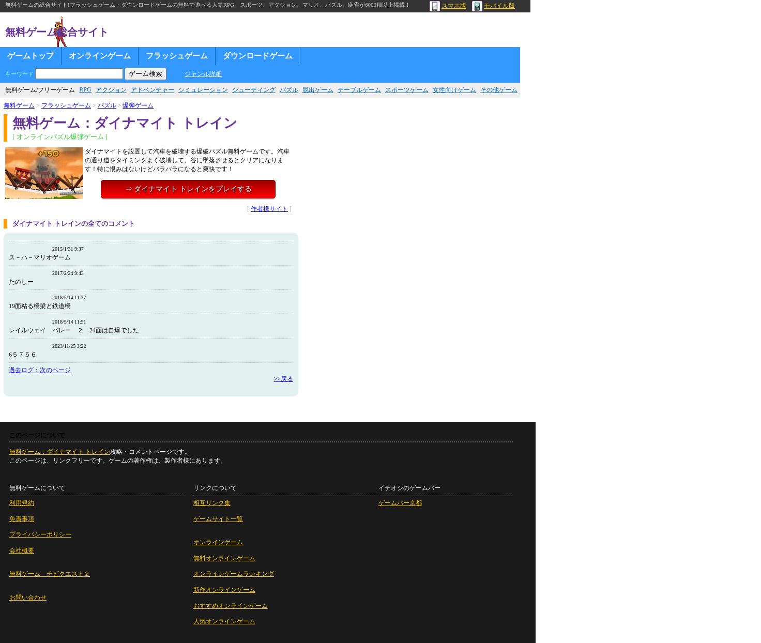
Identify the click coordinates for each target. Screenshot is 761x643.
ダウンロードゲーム (258, 56)
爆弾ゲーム (138, 105)
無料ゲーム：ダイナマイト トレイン (59, 451)
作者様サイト (269, 208)
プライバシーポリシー (40, 534)
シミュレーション (203, 90)
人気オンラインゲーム (224, 621)
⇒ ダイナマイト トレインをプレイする (188, 189)
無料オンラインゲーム (224, 558)
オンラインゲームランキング (233, 573)
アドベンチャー (152, 90)
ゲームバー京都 (400, 503)
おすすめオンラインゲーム (230, 605)
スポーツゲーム (407, 90)
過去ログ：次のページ (40, 370)
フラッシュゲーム (177, 56)
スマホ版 (448, 5)
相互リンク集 (212, 503)
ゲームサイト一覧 (218, 519)
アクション (111, 90)
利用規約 (21, 503)
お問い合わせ (28, 597)
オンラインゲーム (100, 56)
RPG (85, 89)
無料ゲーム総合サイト (57, 32)
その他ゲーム (499, 90)
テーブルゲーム (359, 90)
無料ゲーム (19, 105)
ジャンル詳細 (203, 74)
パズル (289, 90)
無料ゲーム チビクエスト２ (49, 573)
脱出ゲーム (317, 90)
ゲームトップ (30, 56)
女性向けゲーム (454, 90)
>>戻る (283, 378)
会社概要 (21, 550)
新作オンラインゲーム (224, 589)
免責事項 (21, 519)
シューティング (254, 90)
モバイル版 (493, 5)
